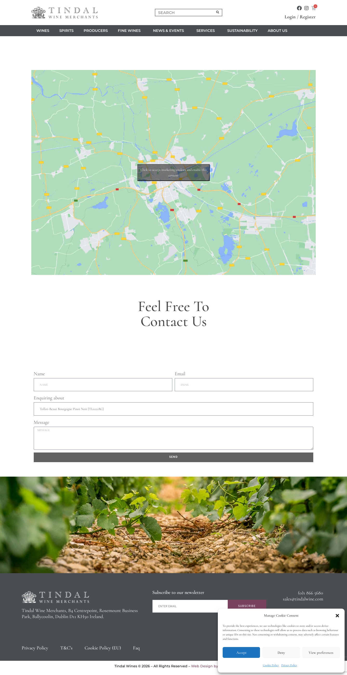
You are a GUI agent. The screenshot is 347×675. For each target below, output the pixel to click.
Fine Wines (130, 30)
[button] (337, 615)
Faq (136, 648)
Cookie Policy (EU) (103, 648)
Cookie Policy (271, 665)
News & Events (169, 30)
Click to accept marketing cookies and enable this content (173, 172)
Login (290, 17)
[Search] (218, 12)
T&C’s (66, 648)
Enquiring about (49, 398)
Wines (42, 30)
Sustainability (242, 30)
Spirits (66, 30)
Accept (241, 652)
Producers (96, 30)
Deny (281, 652)
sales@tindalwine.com (303, 599)
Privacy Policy (289, 665)
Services (206, 30)
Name (39, 374)
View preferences (321, 652)
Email (180, 374)
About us (279, 30)
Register (308, 17)
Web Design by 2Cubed (212, 666)
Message (41, 422)
